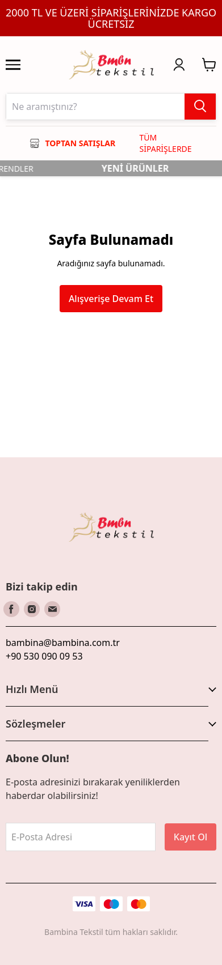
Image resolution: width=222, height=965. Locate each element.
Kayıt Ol (190, 837)
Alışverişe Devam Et (111, 298)
